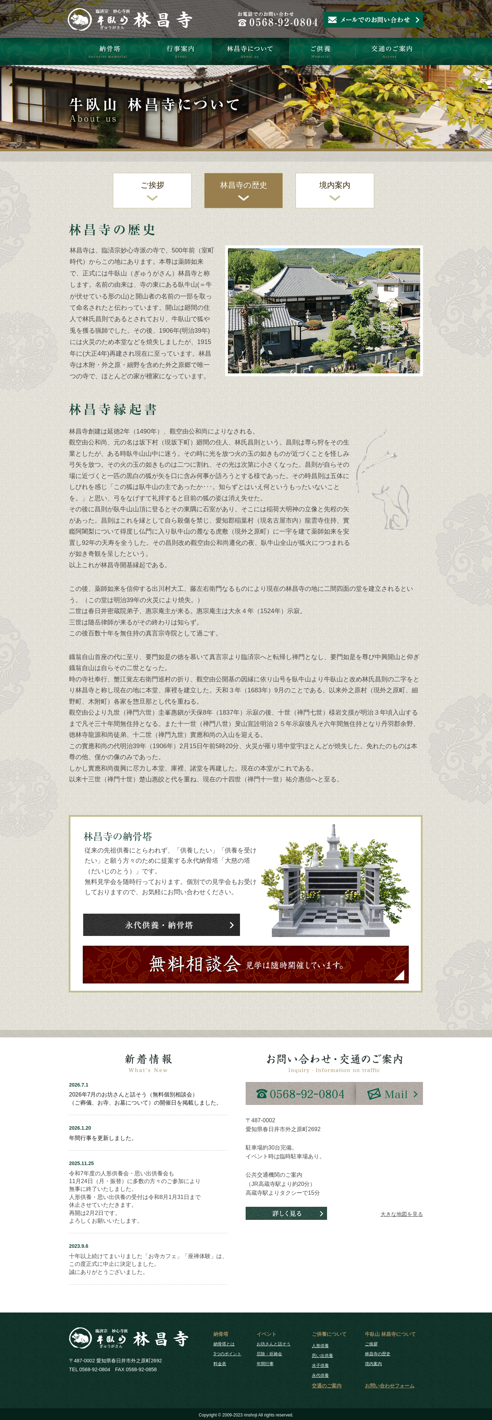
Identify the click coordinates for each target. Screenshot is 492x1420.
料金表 (219, 1363)
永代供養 (320, 1375)
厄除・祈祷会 (269, 1353)
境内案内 (334, 185)
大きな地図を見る (402, 1214)
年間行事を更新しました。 (103, 1138)
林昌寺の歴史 (243, 185)
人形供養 (320, 1345)
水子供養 (320, 1365)
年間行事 (265, 1363)
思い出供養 (322, 1355)
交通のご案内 (327, 1386)
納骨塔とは (224, 1344)
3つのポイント (227, 1353)
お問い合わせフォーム (389, 1386)
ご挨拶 (152, 185)
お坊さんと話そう (274, 1344)
